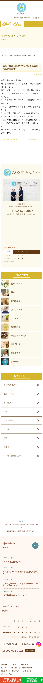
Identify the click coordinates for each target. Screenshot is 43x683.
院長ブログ (16, 353)
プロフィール (16, 310)
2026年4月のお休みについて (15, 595)
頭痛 (6, 438)
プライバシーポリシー (7, 674)
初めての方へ (16, 284)
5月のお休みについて (12, 562)
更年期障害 (8, 420)
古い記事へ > (33, 140)
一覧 (35, 545)
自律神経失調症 (10, 385)
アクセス (15, 318)
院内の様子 (16, 301)
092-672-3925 (14, 650)
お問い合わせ (27, 671)
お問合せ (15, 362)
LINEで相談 (32, 680)
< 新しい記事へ (11, 140)
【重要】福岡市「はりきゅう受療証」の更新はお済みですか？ (21, 584)
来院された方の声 (18, 336)
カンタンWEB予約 (11, 680)
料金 (13, 292)
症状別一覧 (16, 344)
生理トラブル (9, 394)
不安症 (6, 447)
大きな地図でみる (10, 247)
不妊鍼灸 (7, 403)
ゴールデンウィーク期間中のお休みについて (21, 573)
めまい (6, 412)
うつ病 (6, 429)
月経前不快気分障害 (12, 456)
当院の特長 (16, 327)
